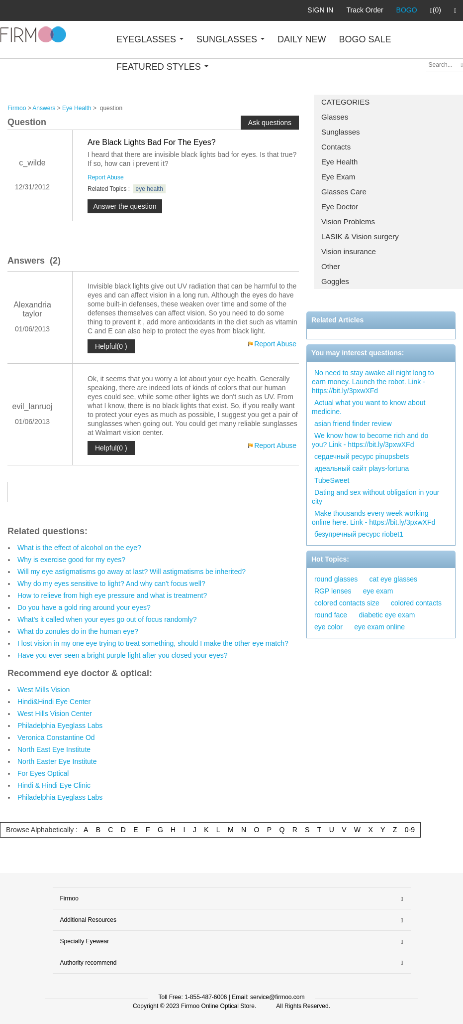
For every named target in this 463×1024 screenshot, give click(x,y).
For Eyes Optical (43, 773)
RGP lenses (332, 591)
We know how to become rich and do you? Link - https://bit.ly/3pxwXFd (370, 440)
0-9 (410, 830)
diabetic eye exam (387, 615)
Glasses (334, 117)
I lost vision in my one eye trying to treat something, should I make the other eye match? (152, 643)
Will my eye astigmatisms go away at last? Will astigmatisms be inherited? (131, 572)
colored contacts (416, 603)
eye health (149, 188)
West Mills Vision (43, 690)
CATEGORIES (345, 102)
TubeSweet (331, 480)
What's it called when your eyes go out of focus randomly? (107, 619)
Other (330, 266)
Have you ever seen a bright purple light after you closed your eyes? (122, 655)
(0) (435, 10)
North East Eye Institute (54, 749)
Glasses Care (344, 191)
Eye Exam (338, 176)
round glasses (336, 579)
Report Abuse (106, 177)
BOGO (406, 10)
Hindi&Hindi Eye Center (54, 702)
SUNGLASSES (230, 39)
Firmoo (16, 108)
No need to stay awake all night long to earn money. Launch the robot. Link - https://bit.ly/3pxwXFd (373, 382)
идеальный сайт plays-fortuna (361, 468)
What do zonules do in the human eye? (77, 631)
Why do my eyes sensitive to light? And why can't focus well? (111, 583)
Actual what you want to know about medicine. (368, 407)
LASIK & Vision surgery (360, 236)
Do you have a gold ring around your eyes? (84, 607)
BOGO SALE (365, 39)
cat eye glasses (394, 579)
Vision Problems (348, 221)
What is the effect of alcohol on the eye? (79, 548)
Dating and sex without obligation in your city (375, 496)
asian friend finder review (353, 424)
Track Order (364, 10)
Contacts (336, 147)
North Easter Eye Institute (57, 761)
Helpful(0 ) (111, 346)
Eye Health (339, 161)
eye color (328, 627)
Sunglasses (340, 132)
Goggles (335, 281)
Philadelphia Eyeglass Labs (59, 726)
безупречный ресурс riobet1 (358, 534)
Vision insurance (348, 251)
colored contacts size (346, 603)
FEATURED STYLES (162, 67)
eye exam (378, 591)
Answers (43, 108)
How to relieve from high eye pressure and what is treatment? (112, 595)
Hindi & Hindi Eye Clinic (54, 785)
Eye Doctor (339, 206)
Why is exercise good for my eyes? (71, 560)
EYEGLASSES (150, 39)
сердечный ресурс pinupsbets (361, 456)
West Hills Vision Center (54, 714)
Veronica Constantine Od (56, 737)
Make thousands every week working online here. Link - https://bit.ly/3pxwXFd (373, 517)
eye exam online (379, 627)
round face (330, 615)
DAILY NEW (302, 39)
